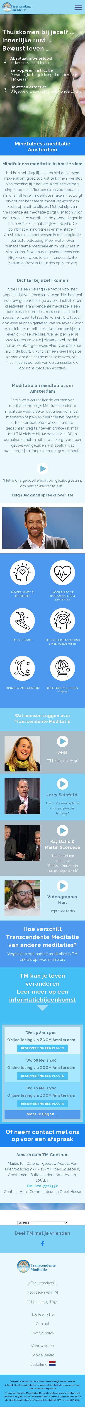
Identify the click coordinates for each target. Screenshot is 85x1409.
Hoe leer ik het (42, 1314)
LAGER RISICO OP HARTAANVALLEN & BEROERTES (62, 596)
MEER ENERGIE (22, 640)
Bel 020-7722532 (42, 1186)
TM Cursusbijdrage (42, 1302)
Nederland (38, 1364)
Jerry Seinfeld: (62, 794)
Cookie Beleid (42, 1355)
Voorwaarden (42, 1346)
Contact (42, 1324)
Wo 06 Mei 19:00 (41, 1060)
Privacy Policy (42, 1333)
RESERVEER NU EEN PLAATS (42, 1048)
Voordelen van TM (42, 1292)
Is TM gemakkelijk (42, 1283)
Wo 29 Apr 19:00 (41, 1033)
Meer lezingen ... (42, 1114)
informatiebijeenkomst (42, 999)
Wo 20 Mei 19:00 (41, 1088)
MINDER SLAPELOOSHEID (22, 688)
